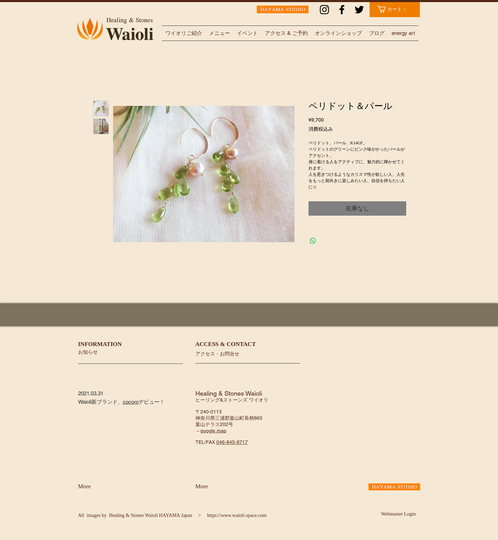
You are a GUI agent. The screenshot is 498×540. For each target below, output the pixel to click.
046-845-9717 (232, 442)
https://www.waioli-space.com (236, 515)
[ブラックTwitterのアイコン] (359, 9)
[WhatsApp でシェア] (313, 241)
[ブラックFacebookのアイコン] (342, 9)
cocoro (131, 402)
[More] (96, 486)
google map (213, 430)
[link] (395, 9)
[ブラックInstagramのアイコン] (324, 9)
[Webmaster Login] (398, 514)
